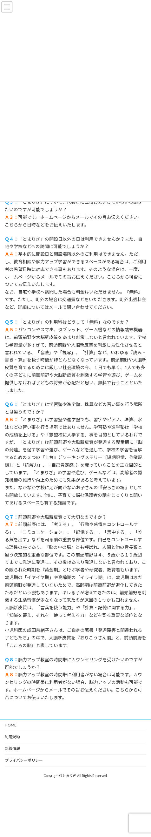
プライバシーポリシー (24, 760)
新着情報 (12, 748)
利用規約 (12, 736)
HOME (10, 725)
